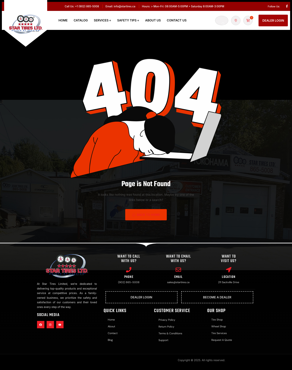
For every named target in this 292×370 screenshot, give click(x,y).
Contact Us (177, 20)
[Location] (228, 270)
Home (63, 20)
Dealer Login (273, 20)
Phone (128, 277)
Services (101, 20)
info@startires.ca (124, 6)
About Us (153, 20)
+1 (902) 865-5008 (87, 6)
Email (178, 277)
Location (228, 277)
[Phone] (129, 270)
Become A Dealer (217, 297)
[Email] (178, 270)
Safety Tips (127, 20)
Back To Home (146, 215)
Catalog (81, 20)
